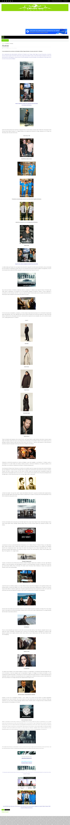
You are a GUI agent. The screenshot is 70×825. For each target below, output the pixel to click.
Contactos (65, 1)
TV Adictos (7, 43)
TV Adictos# (7, 818)
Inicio (49, 1)
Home (3, 43)
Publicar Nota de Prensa (57, 1)
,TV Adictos (15, 47)
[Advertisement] (35, 20)
